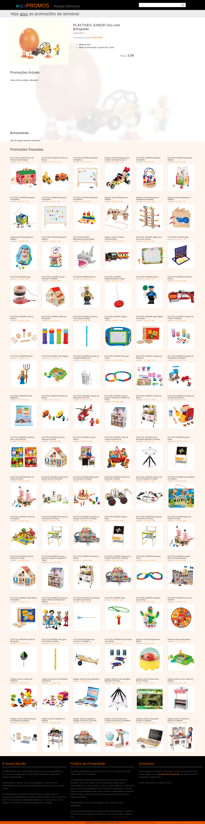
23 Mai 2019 (115, 600)
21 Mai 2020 (178, 201)
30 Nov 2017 (52, 241)
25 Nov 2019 (115, 162)
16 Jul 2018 (52, 320)
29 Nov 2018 (178, 162)
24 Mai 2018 (115, 280)
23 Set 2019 (146, 643)
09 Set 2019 (83, 201)
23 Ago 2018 (84, 162)
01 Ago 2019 (178, 601)
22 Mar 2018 (21, 162)
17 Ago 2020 (21, 241)
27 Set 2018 (83, 241)
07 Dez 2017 (178, 239)
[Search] (183, 5)
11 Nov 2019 (21, 683)
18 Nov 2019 (115, 683)
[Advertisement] (165, 40)
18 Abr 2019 (83, 601)
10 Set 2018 (178, 320)
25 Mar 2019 (147, 560)
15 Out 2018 (52, 358)
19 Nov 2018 (115, 360)
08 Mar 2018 (147, 162)
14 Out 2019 (178, 641)
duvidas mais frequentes (169, 774)
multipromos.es (176, 822)
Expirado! (97, 37)
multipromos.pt (161, 822)
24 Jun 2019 (146, 601)
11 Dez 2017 (21, 279)
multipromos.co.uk (193, 822)
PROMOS (37, 6)
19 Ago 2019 (52, 201)
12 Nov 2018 (115, 520)
